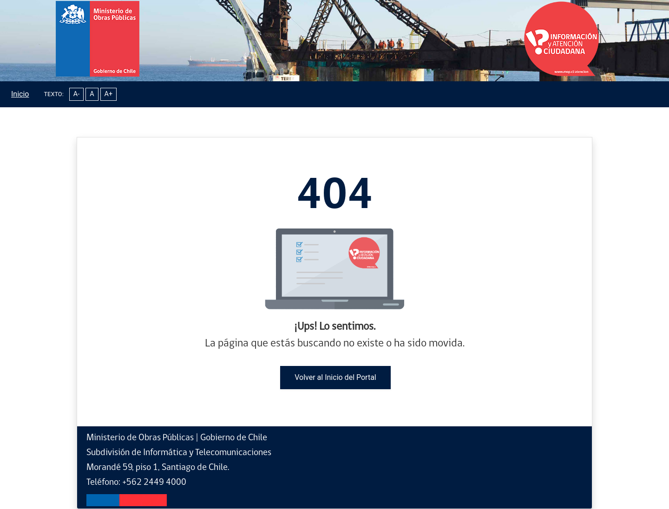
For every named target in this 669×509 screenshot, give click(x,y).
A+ (109, 94)
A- (76, 94)
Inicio (20, 94)
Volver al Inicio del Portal (335, 377)
